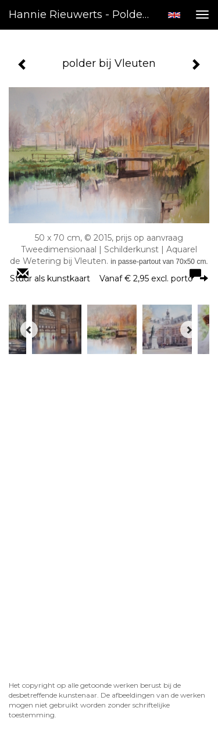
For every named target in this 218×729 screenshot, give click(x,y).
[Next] (189, 329)
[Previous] (29, 329)
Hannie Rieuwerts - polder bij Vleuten (83, 14)
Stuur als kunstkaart (109, 278)
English (174, 15)
